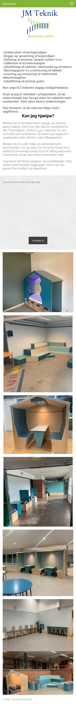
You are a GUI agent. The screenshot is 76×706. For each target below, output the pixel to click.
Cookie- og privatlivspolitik (17, 699)
